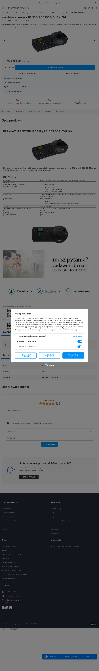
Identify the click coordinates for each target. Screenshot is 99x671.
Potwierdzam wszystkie (73, 355)
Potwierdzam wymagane (49, 355)
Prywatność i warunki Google (70, 324)
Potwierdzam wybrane (25, 355)
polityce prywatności (72, 322)
